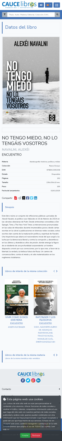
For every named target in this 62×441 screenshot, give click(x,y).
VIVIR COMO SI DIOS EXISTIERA (16, 319)
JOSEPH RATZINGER (16, 327)
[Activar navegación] (56, 5)
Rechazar (36, 435)
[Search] (31, 14)
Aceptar (25, 435)
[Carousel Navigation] (55, 271)
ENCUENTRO (12, 155)
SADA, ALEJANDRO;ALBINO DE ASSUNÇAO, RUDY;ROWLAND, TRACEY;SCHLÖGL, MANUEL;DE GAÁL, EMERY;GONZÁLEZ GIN (45, 334)
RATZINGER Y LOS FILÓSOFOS (45, 319)
